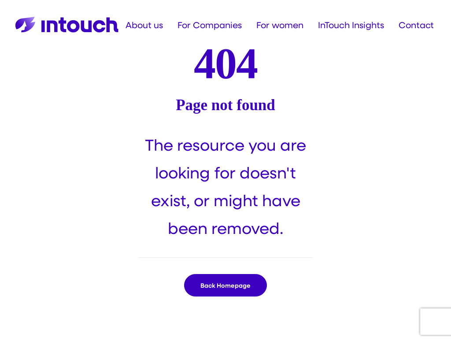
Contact (416, 24)
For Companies (209, 24)
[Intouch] (67, 24)
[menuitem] (147, 24)
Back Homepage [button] (225, 285)
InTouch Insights (351, 24)
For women (279, 24)
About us (144, 24)
